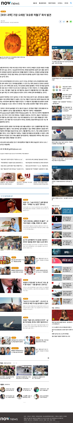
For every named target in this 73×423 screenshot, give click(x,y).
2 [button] (24, 402)
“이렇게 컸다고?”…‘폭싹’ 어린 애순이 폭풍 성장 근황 (27, 390)
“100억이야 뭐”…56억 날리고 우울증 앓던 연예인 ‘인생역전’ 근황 (44, 390)
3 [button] (25, 402)
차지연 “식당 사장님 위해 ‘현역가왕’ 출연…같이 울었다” (10, 390)
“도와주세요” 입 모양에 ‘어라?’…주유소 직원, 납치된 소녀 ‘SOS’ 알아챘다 (39, 377)
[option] (23, 372)
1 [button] (23, 402)
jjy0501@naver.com (15, 149)
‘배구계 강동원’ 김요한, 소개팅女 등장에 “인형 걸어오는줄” (10, 397)
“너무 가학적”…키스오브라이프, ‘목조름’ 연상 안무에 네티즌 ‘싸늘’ (23, 377)
